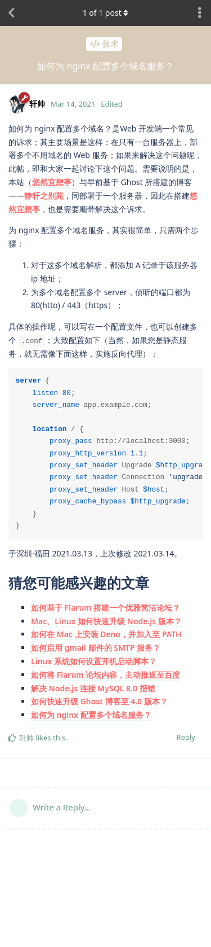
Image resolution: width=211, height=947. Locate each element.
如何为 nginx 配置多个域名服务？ (91, 714)
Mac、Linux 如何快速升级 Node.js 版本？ (106, 621)
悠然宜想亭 (51, 182)
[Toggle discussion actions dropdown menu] (199, 13)
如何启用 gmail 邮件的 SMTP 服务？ (95, 647)
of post (106, 12)
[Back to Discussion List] (11, 13)
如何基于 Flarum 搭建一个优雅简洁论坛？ (105, 607)
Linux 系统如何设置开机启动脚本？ (93, 661)
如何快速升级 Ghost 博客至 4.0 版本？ (99, 701)
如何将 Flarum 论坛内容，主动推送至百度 (105, 674)
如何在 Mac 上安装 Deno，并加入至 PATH (106, 634)
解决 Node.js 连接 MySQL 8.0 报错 (93, 688)
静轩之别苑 (44, 195)
